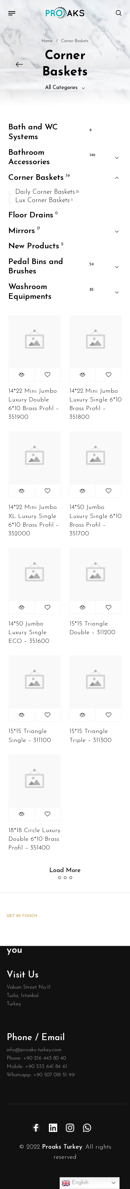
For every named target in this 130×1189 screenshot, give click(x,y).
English (75, 1183)
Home (47, 41)
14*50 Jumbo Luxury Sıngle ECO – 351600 (28, 633)
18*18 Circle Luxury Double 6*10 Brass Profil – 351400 (34, 839)
